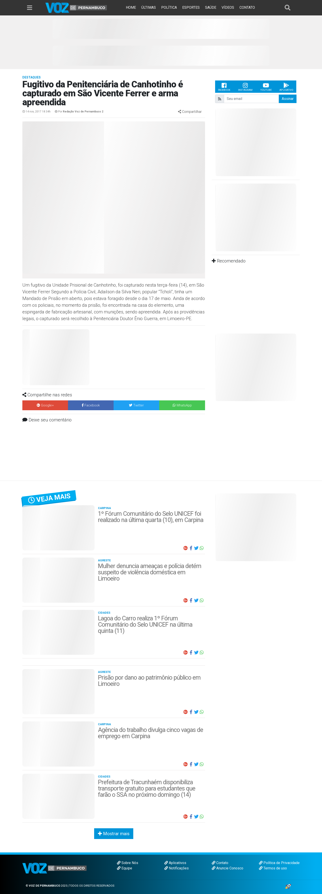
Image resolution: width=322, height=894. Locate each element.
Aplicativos (175, 863)
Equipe (124, 868)
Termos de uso (273, 868)
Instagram (245, 86)
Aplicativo (286, 86)
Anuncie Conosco (227, 868)
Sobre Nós (127, 863)
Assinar (288, 99)
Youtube (266, 86)
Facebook (224, 86)
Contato (220, 863)
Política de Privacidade (279, 863)
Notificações (176, 868)
